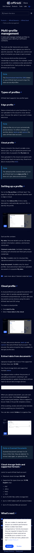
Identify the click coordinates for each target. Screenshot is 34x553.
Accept (9, 546)
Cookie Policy (13, 540)
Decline (19, 546)
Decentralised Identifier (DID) (16, 78)
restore (24, 132)
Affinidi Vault (25, 20)
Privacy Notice (9, 551)
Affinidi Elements (14, 20)
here (16, 162)
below (9, 370)
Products (4, 20)
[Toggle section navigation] (31, 13)
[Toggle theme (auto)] (30, 6)
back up (16, 132)
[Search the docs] (15, 13)
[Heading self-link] (21, 92)
